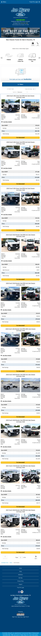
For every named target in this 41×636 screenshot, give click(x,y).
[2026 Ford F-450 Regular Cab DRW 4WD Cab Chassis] (20, 329)
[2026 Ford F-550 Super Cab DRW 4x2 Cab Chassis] (20, 188)
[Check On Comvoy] (22, 592)
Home (20, 568)
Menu (3, 2)
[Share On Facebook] (19, 592)
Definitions (20, 574)
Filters (20, 84)
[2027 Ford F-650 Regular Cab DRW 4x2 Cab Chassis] (20, 510)
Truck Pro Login (20, 587)
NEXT (36, 557)
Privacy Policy (20, 581)
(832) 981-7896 (24, 23)
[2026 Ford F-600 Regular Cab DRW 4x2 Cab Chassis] (20, 374)
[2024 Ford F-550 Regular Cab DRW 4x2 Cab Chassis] (20, 235)
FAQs (20, 571)
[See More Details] (6, 122)
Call (37, 44)
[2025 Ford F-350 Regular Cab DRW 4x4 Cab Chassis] (20, 420)
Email (33, 44)
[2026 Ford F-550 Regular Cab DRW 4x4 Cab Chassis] (20, 283)
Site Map (20, 577)
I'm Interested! (20, 137)
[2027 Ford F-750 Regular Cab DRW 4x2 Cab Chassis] (20, 466)
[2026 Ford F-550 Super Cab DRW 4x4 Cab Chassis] (20, 142)
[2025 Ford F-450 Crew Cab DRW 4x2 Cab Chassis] (20, 96)
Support (20, 584)
